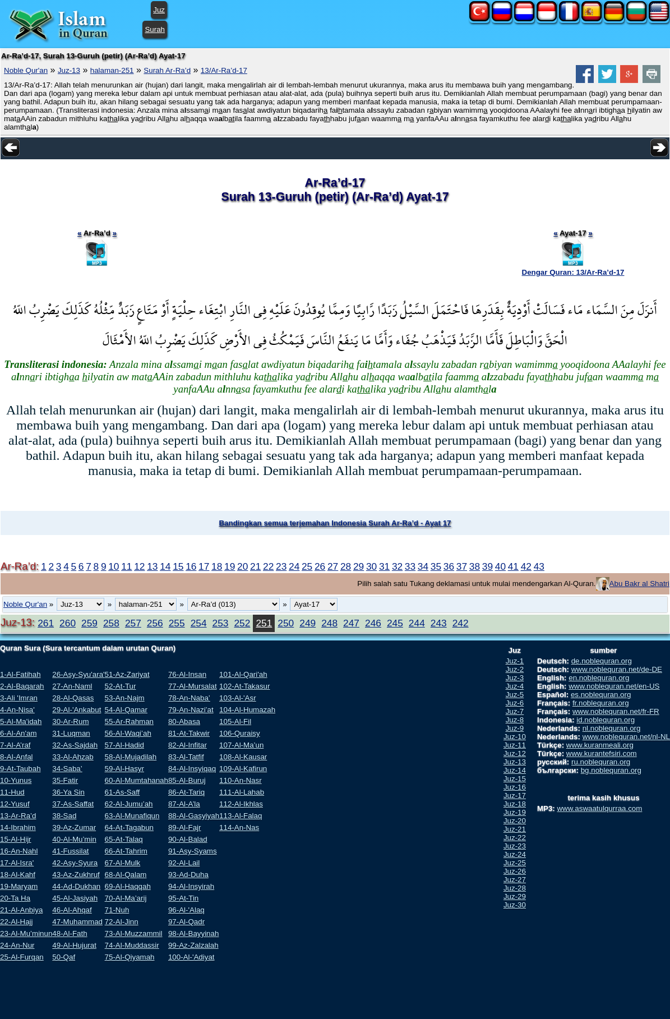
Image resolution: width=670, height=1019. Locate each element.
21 (255, 566)
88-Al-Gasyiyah (193, 815)
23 (281, 566)
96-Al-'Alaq (186, 910)
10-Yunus (15, 780)
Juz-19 (514, 812)
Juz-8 (515, 720)
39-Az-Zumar (74, 827)
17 (203, 566)
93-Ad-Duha (188, 874)
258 (111, 623)
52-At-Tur (120, 686)
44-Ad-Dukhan (76, 886)
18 (216, 566)
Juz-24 (514, 854)
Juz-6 (515, 703)
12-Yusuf (15, 804)
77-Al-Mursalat (192, 686)
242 (460, 623)
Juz (159, 10)
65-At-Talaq (124, 839)
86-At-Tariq (186, 792)
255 (177, 623)
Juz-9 (515, 728)
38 (474, 566)
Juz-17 (514, 795)
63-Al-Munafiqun (132, 815)
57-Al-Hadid (124, 745)
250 (286, 623)
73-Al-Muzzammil (134, 933)
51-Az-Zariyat (127, 674)
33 (410, 566)
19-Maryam (19, 886)
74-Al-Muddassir (132, 945)
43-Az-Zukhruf (75, 874)
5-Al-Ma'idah (20, 721)
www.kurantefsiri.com (601, 753)
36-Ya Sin (68, 792)
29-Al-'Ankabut (76, 710)
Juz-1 (515, 661)
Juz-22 (514, 837)
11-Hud (12, 792)
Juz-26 (514, 871)
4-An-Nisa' (17, 710)
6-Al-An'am (18, 733)
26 (320, 566)
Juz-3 (515, 678)
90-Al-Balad (187, 839)
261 (46, 623)
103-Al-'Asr (237, 698)
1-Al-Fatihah (20, 674)
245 (395, 623)
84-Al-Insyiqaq (192, 768)
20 (242, 566)
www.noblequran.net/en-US (614, 686)
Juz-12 (514, 753)
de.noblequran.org (601, 661)
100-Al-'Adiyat (191, 957)
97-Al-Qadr (186, 921)
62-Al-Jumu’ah (129, 804)
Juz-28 (514, 888)
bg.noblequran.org (611, 770)
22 (268, 566)
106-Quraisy (239, 733)
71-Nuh (117, 910)
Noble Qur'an (26, 70)
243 (439, 623)
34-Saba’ (67, 768)
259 (89, 623)
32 (397, 566)
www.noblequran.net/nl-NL (626, 736)
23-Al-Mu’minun (26, 933)
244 (417, 623)
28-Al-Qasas (73, 698)
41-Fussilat (70, 851)
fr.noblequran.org (600, 703)
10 (113, 566)
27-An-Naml (72, 686)
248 (329, 623)
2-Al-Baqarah (22, 686)
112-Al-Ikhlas (241, 804)
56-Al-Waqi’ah (128, 733)
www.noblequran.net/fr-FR (615, 711)
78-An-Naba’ (189, 698)
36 (448, 566)
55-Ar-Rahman (129, 721)
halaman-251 (112, 70)
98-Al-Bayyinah (193, 933)
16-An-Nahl (19, 851)
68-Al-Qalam (126, 874)
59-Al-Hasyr (124, 768)
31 (384, 566)
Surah (155, 29)
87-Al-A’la (184, 804)
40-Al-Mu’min (74, 839)
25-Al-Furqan (22, 957)
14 (165, 566)
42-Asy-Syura (75, 863)
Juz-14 (514, 770)
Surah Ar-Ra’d (167, 70)
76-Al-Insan (187, 674)
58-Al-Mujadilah (131, 757)
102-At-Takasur (244, 686)
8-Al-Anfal (16, 757)
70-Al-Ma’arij (126, 898)
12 (139, 566)
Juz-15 (514, 778)
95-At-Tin (183, 898)
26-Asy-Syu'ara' (78, 674)
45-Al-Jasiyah (75, 898)
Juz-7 (515, 711)
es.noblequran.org (601, 694)
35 (436, 566)
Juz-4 (515, 686)
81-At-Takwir (189, 733)
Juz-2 (515, 669)
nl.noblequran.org (612, 728)
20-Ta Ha (15, 898)
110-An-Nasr (240, 780)
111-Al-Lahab (241, 792)
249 (307, 623)
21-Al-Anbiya (21, 910)
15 (178, 566)
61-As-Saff (122, 792)
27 (332, 566)
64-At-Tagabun (129, 827)
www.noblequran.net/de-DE (616, 669)
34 (423, 566)
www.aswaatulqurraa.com (599, 808)
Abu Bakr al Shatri (639, 583)
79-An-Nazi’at (191, 710)
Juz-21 (514, 829)
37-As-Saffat (73, 804)
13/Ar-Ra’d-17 (224, 70)
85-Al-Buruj (187, 780)
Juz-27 (514, 879)
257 (133, 623)
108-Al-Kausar (243, 757)
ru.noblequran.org (600, 762)
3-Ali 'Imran (19, 698)
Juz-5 (515, 694)
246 (373, 623)
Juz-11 (514, 745)
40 (500, 566)
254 (199, 623)
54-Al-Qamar (126, 710)
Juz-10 (514, 736)
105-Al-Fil (235, 721)
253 (220, 623)
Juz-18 (514, 804)
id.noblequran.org (605, 720)
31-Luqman (71, 733)
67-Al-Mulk (123, 863)
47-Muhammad (77, 921)
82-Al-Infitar (187, 745)
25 (307, 566)
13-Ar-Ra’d (18, 815)
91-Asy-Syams (192, 851)
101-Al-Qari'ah (243, 674)
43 (539, 566)
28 (345, 566)
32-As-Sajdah (75, 745)
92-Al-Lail (184, 863)
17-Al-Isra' (17, 863)
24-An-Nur (17, 945)
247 (351, 623)
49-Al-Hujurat (74, 945)
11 (126, 566)
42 (526, 566)
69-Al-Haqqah (128, 886)
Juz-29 (514, 896)
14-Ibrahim (18, 827)
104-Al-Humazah (247, 710)
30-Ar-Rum (70, 721)
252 (242, 623)
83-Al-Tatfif (186, 757)
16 (191, 566)
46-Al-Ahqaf (71, 910)
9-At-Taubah (20, 768)
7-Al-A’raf (15, 745)
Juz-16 (514, 787)
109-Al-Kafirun (243, 768)
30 (371, 566)
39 (487, 566)
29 (358, 566)
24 (294, 566)
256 (155, 623)
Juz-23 (514, 846)
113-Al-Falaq (240, 815)
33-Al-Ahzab (72, 757)
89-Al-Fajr (184, 827)
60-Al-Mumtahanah (136, 780)
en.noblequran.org (599, 678)
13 (152, 566)
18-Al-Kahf (17, 874)
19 (229, 566)
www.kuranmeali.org (600, 745)
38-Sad (64, 815)
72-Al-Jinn (121, 921)
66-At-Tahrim (126, 851)
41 (513, 566)
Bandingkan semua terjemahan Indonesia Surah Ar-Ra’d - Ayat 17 (335, 523)
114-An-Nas (239, 827)
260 (67, 623)
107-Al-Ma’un (241, 745)
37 (461, 566)
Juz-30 (514, 905)
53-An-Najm (125, 698)
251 (264, 623)
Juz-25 (514, 863)
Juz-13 (69, 70)
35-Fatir (65, 780)
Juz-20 (514, 821)
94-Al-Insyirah (191, 886)
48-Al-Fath (69, 933)
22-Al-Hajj (16, 921)
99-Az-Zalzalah (193, 945)
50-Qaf (63, 957)
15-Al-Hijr (15, 839)
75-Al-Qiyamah (130, 957)
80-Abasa (184, 721)
